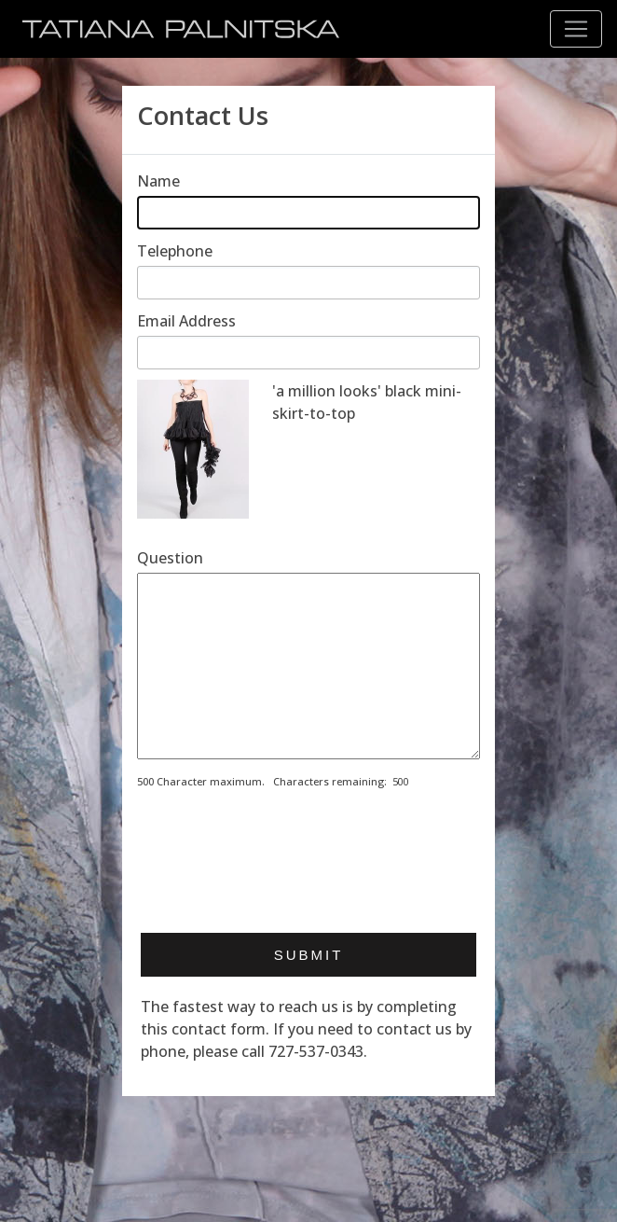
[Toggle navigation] (576, 29)
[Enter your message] (308, 666)
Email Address (186, 321)
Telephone (175, 251)
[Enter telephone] (308, 282)
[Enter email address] (308, 352)
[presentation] (278, 871)
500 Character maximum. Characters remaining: (262, 781)
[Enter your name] (308, 212)
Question (170, 558)
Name (158, 181)
